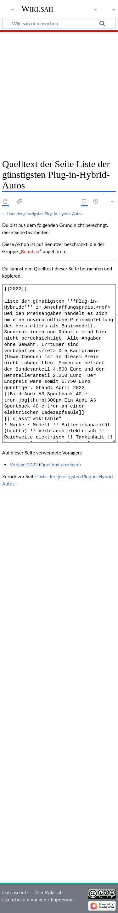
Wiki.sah (37, 8)
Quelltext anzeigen (59, 464)
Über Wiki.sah (48, 892)
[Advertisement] (59, 93)
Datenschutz (15, 892)
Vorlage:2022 (24, 464)
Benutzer (30, 251)
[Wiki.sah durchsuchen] (59, 23)
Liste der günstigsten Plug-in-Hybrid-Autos (44, 213)
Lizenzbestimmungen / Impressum (38, 899)
